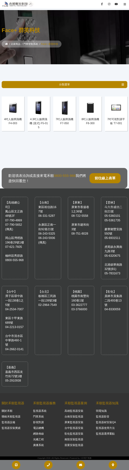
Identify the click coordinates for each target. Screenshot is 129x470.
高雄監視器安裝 (73, 410)
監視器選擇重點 (105, 433)
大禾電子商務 (85, 458)
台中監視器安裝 (73, 428)
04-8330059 (112, 309)
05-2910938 (13, 380)
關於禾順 (7, 410)
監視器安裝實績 (11, 428)
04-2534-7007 (14, 309)
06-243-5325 (46, 233)
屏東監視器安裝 (73, 422)
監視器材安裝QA (106, 422)
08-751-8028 (79, 233)
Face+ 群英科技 (49, 44)
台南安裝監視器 (73, 416)
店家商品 (15, 44)
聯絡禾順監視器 (11, 416)
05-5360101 (112, 215)
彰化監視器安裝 (73, 433)
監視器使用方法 (105, 428)
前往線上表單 (105, 178)
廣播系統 (38, 445)
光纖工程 (38, 439)
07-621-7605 (13, 247)
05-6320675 (112, 255)
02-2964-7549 (47, 305)
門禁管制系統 (31, 44)
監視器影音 (102, 416)
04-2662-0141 (14, 349)
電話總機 (38, 428)
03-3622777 (79, 305)
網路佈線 (38, 433)
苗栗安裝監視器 (73, 445)
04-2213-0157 (14, 327)
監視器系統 (40, 410)
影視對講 (38, 422)
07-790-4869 (13, 220)
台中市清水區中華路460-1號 (14, 340)
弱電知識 (101, 410)
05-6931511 (112, 238)
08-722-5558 (79, 215)
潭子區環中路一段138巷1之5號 (14, 300)
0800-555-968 (65, 176)
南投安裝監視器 (73, 439)
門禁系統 (38, 416)
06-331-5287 (46, 215)
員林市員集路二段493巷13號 (113, 300)
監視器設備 (8, 422)
